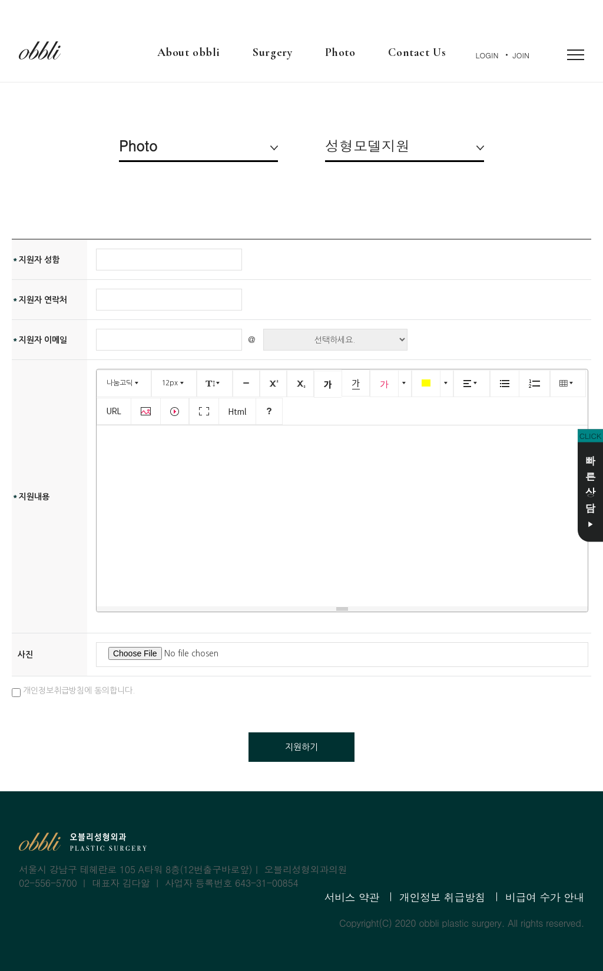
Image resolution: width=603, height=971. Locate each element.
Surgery (272, 52)
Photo (340, 52)
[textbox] (342, 513)
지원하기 (301, 746)
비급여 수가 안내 (544, 897)
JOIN (521, 55)
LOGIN (487, 55)
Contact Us (417, 52)
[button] (124, 383)
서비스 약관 (351, 897)
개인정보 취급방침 (442, 897)
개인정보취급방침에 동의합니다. (73, 691)
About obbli (188, 52)
